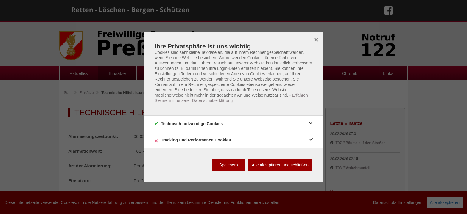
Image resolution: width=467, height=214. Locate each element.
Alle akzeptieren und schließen (280, 165)
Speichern (228, 165)
